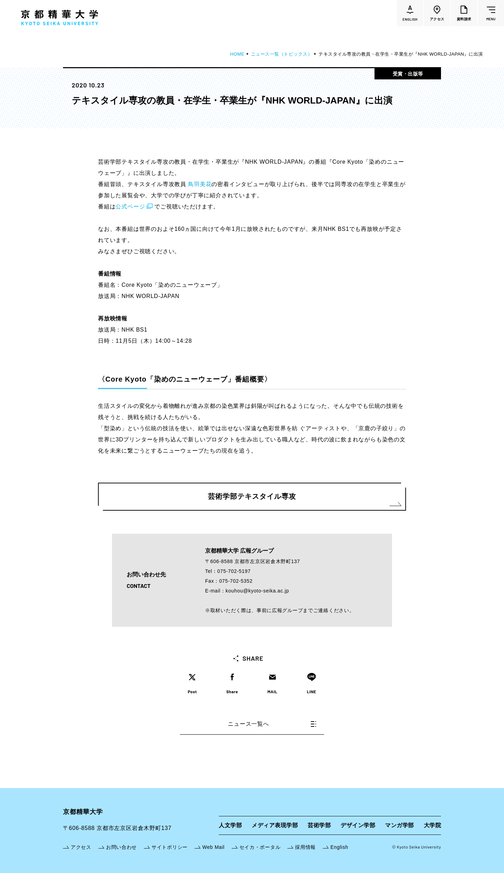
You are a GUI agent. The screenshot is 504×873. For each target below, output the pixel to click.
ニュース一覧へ (272, 724)
